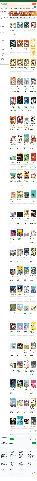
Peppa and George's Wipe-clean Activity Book (19, 275)
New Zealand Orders (12, 452)
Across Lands (25, 217)
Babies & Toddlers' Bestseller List (31, 448)
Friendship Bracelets (12, 274)
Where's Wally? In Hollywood (25, 29)
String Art (31, 142)
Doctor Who (11, 332)
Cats (30, 236)
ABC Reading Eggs (3, 455)
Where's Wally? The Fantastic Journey (26, 67)
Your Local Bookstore (21, 448)
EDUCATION (15, 8)
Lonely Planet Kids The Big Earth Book (33, 425)
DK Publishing (18, 144)
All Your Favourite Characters (4, 18)
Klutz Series (24, 256)
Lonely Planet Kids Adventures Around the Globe (20, 388)
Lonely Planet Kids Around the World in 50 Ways (20, 237)
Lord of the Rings (12, 462)
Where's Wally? (2, 22)
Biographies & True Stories (30, 455)
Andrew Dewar (25, 106)
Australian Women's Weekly (4, 456)
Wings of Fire (11, 468)
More (35, 17)
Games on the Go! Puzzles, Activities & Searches (19, 200)
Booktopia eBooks (20, 451)
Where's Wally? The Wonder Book (19, 48)
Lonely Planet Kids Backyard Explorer (25, 161)
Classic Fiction (29, 464)
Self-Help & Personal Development (31, 461)
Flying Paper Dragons (19, 349)
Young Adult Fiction (29, 468)
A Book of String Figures (26, 237)
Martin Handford (2, 59)
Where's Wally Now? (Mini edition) (19, 123)
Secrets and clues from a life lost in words (20, 105)
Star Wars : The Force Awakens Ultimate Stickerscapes (19, 162)
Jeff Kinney (2, 57)
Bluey (1, 457)
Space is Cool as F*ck (19, 217)
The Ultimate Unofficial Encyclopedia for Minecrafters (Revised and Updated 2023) (33, 369)
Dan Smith (18, 238)
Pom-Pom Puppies (12, 236)
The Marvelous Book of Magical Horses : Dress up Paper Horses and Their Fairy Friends (13, 256)
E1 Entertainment (32, 351)
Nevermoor (11, 463)
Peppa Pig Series (32, 256)
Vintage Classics (2, 468)
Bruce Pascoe (20, 456)
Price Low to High (25, 17)
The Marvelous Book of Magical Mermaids (33, 293)
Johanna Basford (3, 58)
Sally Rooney (20, 465)
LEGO (1, 21)
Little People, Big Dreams (13, 461)
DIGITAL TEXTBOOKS (20, 8)
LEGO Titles (31, 180)
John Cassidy (14, 144)
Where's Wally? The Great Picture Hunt (26, 48)
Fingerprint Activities (12, 368)
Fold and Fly (11, 49)
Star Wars (18, 143)
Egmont (31, 219)
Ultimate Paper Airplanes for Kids (25, 105)
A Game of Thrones (12, 456)
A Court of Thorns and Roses (13, 455)
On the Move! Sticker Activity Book (26, 331)
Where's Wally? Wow (12, 104)
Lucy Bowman (25, 87)
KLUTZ (17, 350)
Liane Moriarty (20, 462)
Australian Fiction (29, 462)
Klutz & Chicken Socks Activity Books (4, 20)
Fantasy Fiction (29, 465)
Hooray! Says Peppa (26, 349)
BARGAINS (27, 8)
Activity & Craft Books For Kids (4, 17)
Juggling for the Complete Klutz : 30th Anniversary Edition (12, 143)
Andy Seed (24, 294)
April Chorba (11, 238)
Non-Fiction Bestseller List (30, 451)
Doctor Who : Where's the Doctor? (13, 331)
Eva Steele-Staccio (32, 144)
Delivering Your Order (12, 451)
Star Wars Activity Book (33, 217)
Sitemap (1, 452)
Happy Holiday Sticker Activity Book (19, 331)
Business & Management (30, 456)
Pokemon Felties (12, 161)
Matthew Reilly (20, 463)
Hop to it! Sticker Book (26, 387)
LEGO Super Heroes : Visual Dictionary (19, 180)
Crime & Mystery (29, 463)
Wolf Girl (11, 469)
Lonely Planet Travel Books (4, 464)
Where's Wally (2, 469)
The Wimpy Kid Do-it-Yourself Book (12, 86)
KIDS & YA (8, 8)
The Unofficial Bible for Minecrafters (13, 425)
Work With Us (20, 452)
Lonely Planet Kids (25, 162)
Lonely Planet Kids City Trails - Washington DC (13, 218)
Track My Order (11, 448)
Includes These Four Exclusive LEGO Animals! (13, 181)
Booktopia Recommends (15, 17)
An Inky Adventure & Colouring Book (12, 30)
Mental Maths (32, 161)
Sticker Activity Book (19, 313)
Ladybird (18, 87)
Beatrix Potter (25, 388)
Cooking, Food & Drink (30, 457)
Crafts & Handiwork (29, 458)
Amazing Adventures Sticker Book (32, 255)
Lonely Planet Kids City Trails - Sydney (20, 406)
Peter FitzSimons (20, 464)
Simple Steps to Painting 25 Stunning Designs (26, 426)
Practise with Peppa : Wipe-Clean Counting (26, 369)
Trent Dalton (19, 468)
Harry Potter (2, 461)
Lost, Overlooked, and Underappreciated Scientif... (32, 200)
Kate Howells (18, 218)
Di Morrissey (19, 458)
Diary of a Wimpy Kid (12, 458)
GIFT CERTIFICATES (31, 8)
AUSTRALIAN (11, 8)
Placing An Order (3, 448)
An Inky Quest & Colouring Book (25, 124)
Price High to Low (30, 17)
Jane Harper (19, 461)
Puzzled (18, 104)
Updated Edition (19, 181)
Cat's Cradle (25, 236)
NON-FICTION (5, 8)
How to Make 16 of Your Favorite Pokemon (13, 162)
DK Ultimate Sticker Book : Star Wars (19, 142)
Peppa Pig (24, 143)
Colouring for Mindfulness (33, 237)
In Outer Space (32, 104)
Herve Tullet (31, 407)
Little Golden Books (3, 463)
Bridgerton (11, 457)
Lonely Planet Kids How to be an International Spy (13, 388)
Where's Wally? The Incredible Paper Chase (13, 67)
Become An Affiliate (3, 451)
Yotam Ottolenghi (20, 469)
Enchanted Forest (25, 123)
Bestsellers (20, 17)
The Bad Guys (11, 465)
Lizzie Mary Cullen (19, 257)
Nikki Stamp (31, 125)
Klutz (10, 144)
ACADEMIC (24, 8)
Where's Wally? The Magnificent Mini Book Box (33, 86)
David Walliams (20, 457)
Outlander (11, 464)
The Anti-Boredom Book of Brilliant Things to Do (26, 293)
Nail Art (24, 406)
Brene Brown (20, 455)
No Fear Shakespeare (3, 465)
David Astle (18, 106)
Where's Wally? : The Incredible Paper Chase (20, 67)
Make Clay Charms (12, 349)
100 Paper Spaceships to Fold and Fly (13, 48)
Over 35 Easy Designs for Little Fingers (26, 407)
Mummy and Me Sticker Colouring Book (13, 406)
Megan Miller (31, 370)
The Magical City (19, 255)
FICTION (2, 8)
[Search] (34, 4)
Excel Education (2, 458)
